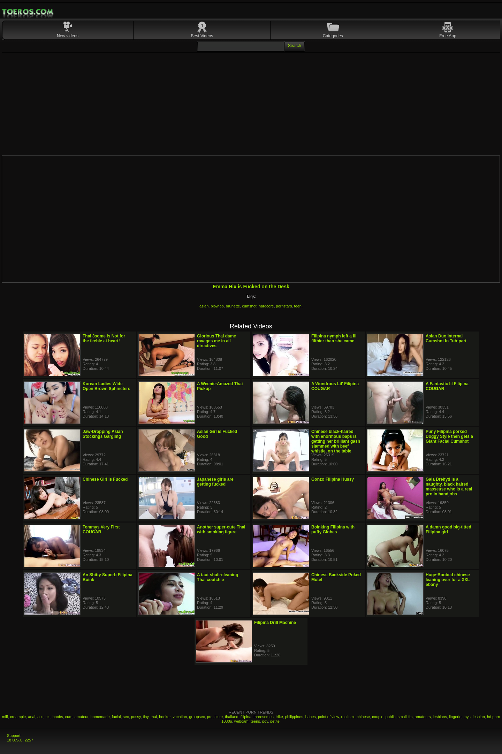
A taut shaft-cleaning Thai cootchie (217, 577)
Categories (333, 35)
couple (377, 717)
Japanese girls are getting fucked (215, 482)
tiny (146, 717)
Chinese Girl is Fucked (105, 479)
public (391, 717)
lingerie (455, 717)
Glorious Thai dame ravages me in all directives (216, 341)
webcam (241, 721)
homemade (100, 717)
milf (5, 717)
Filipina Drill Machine (275, 622)
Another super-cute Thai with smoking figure (221, 529)
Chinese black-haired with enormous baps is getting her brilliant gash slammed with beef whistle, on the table (335, 441)
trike (279, 717)
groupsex (197, 717)
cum (69, 717)
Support (14, 735)
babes (310, 717)
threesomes (263, 717)
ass (40, 717)
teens (255, 721)
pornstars (284, 306)
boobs (58, 717)
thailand (231, 717)
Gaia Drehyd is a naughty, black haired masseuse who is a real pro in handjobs (449, 486)
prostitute (215, 717)
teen (298, 306)
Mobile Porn (28, 12)
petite (275, 721)
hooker (164, 717)
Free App (447, 35)
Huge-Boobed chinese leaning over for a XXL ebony (448, 579)
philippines (294, 717)
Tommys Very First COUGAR (101, 529)
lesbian (479, 717)
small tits (405, 717)
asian (203, 306)
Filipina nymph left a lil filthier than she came (333, 338)
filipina (246, 717)
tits (47, 717)
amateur (82, 717)
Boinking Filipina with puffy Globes (333, 529)
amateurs (423, 717)
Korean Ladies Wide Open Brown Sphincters (106, 386)
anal (31, 717)
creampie (18, 717)
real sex (348, 717)
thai (154, 717)
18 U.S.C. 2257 (20, 740)
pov (265, 721)
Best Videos (202, 35)
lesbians (440, 717)
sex (126, 717)
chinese (363, 717)
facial (116, 717)
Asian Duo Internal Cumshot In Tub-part (446, 338)
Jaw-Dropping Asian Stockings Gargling (103, 434)
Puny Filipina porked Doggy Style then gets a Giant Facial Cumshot (449, 436)
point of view (328, 717)
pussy (136, 717)
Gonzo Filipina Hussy (332, 479)
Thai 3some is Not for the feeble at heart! (104, 338)
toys (467, 717)
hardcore (266, 306)
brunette (233, 306)
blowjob (217, 306)
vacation (180, 717)
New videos (67, 35)
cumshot (249, 306)
